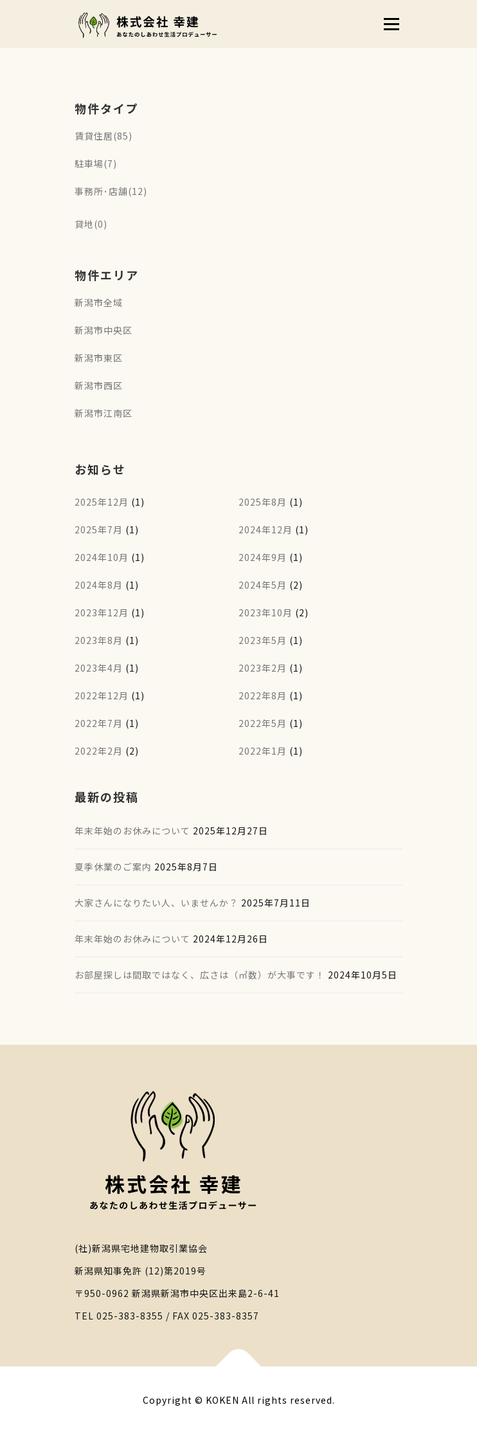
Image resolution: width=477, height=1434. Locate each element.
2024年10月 (102, 557)
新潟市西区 (99, 385)
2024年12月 (265, 529)
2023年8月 (99, 640)
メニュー (391, 23)
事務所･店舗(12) (111, 191)
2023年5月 (263, 640)
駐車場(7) (96, 163)
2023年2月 (263, 667)
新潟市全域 (99, 302)
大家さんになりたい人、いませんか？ (157, 902)
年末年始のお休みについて (132, 830)
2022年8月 (263, 695)
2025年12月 (102, 501)
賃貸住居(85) (103, 135)
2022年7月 (99, 723)
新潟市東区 (99, 357)
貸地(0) (91, 223)
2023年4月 (99, 667)
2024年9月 (263, 557)
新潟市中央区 (103, 330)
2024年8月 (99, 584)
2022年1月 (263, 750)
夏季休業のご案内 (113, 866)
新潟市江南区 (103, 413)
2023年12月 (102, 612)
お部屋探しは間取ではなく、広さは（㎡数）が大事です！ (200, 974)
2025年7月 (99, 529)
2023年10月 (265, 612)
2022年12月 (102, 695)
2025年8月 (263, 501)
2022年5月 (263, 723)
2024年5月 (263, 584)
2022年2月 (99, 750)
